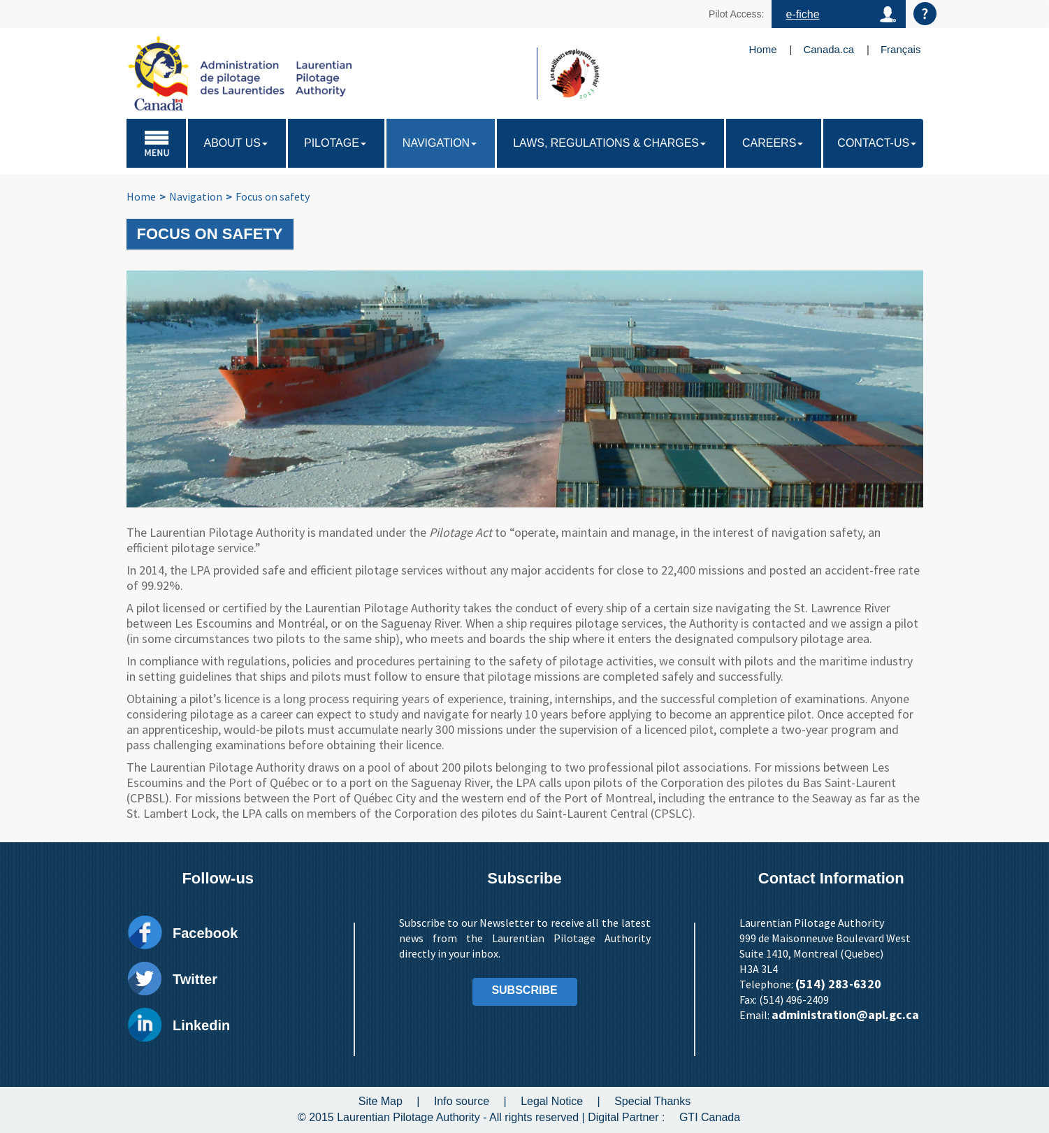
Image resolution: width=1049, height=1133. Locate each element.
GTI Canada (709, 1117)
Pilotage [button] (335, 143)
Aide (925, 13)
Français (901, 49)
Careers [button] (772, 143)
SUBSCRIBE (524, 990)
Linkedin (201, 1025)
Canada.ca (828, 49)
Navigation (195, 196)
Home (763, 49)
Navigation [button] (440, 143)
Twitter (195, 979)
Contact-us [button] (876, 143)
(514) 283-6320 (838, 984)
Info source (461, 1101)
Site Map (381, 1101)
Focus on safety (273, 196)
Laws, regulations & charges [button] (609, 143)
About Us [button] (236, 143)
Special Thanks (652, 1101)
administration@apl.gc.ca (845, 1014)
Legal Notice (552, 1101)
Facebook (205, 933)
